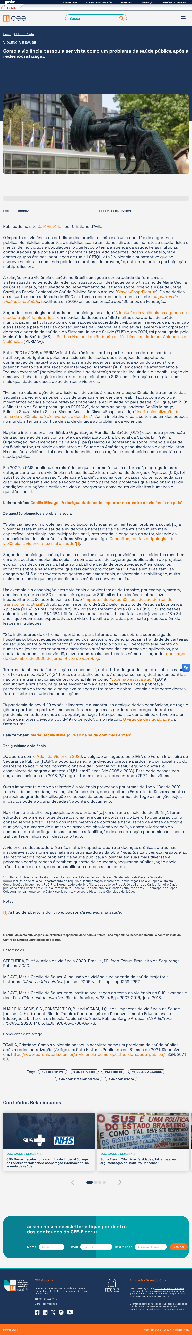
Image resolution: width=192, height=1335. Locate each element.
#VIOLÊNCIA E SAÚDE (147, 1071)
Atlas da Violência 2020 (59, 756)
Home (7, 34)
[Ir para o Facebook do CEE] (37, 1312)
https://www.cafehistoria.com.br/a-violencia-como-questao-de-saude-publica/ (88, 1054)
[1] (78, 543)
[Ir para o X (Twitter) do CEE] (53, 1312)
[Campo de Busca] (91, 18)
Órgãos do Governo (175, 2)
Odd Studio (13, 1329)
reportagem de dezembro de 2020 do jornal (95, 656)
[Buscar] (121, 18)
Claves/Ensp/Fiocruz (136, 291)
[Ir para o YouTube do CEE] (70, 1312)
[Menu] (183, 18)
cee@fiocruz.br (50, 1303)
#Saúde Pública (84, 1071)
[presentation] (72, 1182)
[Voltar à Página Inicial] (14, 18)
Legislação (147, 2)
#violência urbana (121, 1079)
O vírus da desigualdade (146, 719)
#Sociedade (113, 1071)
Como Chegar (41, 1293)
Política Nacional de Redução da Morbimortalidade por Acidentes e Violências (94, 339)
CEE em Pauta (24, 34)
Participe (126, 2)
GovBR (10, 2)
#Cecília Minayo (52, 1071)
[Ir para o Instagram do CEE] (61, 1312)
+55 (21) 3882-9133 (48, 1298)
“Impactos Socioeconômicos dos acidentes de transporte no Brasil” (87, 602)
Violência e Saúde (19, 42)
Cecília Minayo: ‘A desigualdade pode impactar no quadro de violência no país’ (106, 502)
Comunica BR (69, 2)
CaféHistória (50, 226)
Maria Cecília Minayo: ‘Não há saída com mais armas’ (80, 735)
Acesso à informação (99, 2)
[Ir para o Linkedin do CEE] (45, 1312)
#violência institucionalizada (78, 1079)
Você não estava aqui (131, 679)
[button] (89, 1182)
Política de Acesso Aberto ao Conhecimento (157, 1289)
